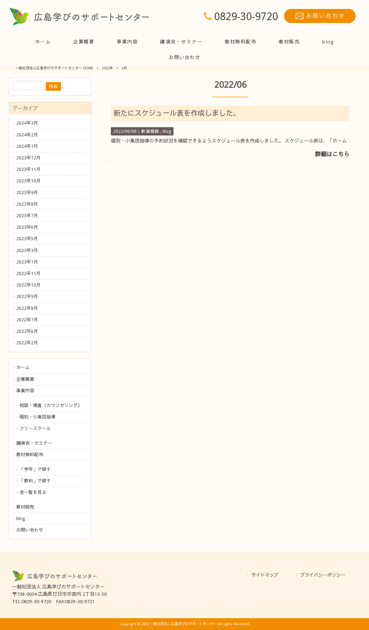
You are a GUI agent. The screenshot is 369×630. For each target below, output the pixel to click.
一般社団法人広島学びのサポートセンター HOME (54, 68)
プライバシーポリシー (322, 575)
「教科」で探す (35, 480)
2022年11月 (28, 273)
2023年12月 (28, 157)
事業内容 (25, 390)
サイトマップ (264, 575)
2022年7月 (27, 319)
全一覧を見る (32, 492)
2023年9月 (27, 192)
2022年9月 (27, 296)
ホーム (23, 367)
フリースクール (35, 428)
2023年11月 (28, 169)
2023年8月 (27, 204)
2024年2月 (27, 134)
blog (20, 518)
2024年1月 (27, 146)
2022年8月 (27, 308)
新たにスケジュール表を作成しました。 (176, 113)
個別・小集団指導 (37, 416)
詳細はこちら (332, 154)
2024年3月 (27, 123)
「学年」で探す (35, 469)
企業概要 (25, 379)
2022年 (107, 68)
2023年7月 (27, 215)
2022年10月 (28, 285)
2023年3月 (27, 250)
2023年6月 (27, 227)
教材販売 (25, 507)
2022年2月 (27, 342)
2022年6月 (27, 331)
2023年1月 (27, 262)
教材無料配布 (29, 454)
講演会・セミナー (34, 443)
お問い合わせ (29, 530)
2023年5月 (27, 238)
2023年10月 (28, 180)
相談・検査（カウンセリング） (50, 405)
